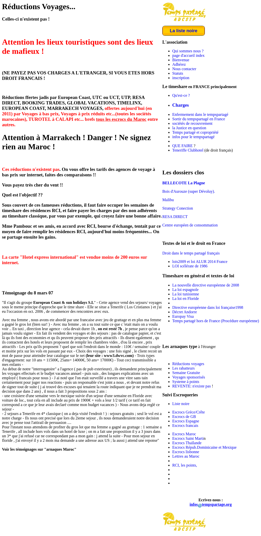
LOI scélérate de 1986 (190, 266)
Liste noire (180, 404)
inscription (180, 78)
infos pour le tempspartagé (193, 137)
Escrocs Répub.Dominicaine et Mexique (204, 447)
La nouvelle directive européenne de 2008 (205, 285)
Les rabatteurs (183, 368)
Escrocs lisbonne (185, 452)
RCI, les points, (184, 465)
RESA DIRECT (175, 217)
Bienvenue (180, 60)
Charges (180, 105)
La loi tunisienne (185, 294)
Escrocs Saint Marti (188, 438)
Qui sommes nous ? (188, 51)
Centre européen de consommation (190, 225)
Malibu (168, 200)
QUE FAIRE (182, 146)
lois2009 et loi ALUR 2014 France (199, 261)
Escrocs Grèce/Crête (188, 412)
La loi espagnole (185, 289)
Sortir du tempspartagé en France (198, 119)
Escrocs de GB (184, 416)
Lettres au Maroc (185, 456)
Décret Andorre (184, 312)
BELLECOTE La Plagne (183, 183)
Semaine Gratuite (186, 373)
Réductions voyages (188, 364)
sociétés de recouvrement (192, 123)
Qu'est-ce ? (181, 95)
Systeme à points (185, 381)
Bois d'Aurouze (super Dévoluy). (188, 191)
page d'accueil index (188, 55)
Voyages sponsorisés (188, 377)
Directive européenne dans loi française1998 (207, 307)
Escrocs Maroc (184, 434)
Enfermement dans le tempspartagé (200, 114)
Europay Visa (183, 316)
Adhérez (179, 64)
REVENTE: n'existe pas (192, 386)
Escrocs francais (185, 425)
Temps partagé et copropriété (195, 132)
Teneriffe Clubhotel (187, 150)
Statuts (177, 73)
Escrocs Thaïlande (186, 443)
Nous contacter (184, 69)
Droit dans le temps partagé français (191, 253)
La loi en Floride (185, 298)
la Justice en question (189, 128)
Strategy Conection (177, 208)
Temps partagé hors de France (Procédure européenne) (215, 321)
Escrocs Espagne (185, 421)
